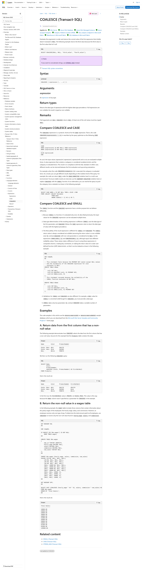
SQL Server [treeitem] (7, 24)
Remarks (122, 24)
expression (45, 98)
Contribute (32, 564)
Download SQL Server (132, 7)
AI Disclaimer (5, 564)
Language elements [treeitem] (13, 183)
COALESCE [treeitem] (12, 201)
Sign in (138, 2)
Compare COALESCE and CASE (128, 26)
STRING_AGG (70, 63)
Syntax (122, 17)
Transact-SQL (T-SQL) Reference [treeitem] (13, 140)
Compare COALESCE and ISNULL (129, 29)
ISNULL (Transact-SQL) (50, 539)
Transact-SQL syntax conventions (52, 68)
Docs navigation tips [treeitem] (9, 27)
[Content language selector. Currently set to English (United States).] (10, 560)
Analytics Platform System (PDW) (64, 33)
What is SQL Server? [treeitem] (10, 35)
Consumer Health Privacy (52, 564)
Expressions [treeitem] (12, 196)
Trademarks (75, 564)
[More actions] (100, 13)
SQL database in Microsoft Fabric (79, 35)
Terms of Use (66, 564)
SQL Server (52, 13)
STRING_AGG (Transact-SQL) (52, 544)
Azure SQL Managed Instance (85, 30)
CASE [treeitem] (10, 199)
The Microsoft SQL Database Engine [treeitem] (13, 38)
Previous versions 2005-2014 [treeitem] (12, 29)
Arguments (123, 19)
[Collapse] (20, 13)
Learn (41, 13)
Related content (124, 33)
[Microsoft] (3, 2)
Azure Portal (120, 7)
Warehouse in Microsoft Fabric (56, 35)
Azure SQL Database (66, 30)
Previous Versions (16, 564)
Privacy (40, 564)
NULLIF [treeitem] (11, 204)
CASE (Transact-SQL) (49, 541)
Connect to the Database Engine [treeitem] (12, 43)
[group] (71, 458)
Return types (123, 22)
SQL (46, 13)
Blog (24, 564)
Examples (122, 31)
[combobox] (12, 17)
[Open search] (133, 2)
